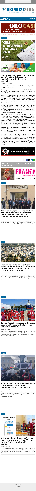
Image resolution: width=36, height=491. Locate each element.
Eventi (3, 241)
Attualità (3, 183)
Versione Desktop (18, 486)
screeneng (23, 163)
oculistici (29, 163)
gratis (18, 163)
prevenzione (8, 163)
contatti (32, 18)
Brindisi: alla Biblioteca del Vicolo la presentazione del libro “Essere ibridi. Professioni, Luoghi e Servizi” (17, 441)
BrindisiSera (4, 38)
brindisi (4, 165)
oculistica (9, 165)
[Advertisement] (18, 233)
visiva (14, 163)
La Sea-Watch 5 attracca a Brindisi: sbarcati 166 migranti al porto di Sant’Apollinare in (18, 325)
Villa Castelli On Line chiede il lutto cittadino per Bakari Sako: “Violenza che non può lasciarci (18, 385)
